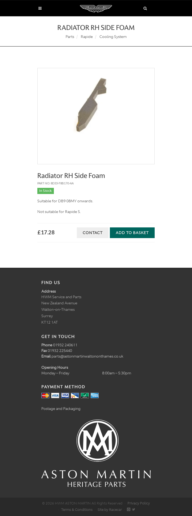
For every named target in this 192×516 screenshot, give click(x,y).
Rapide (87, 36)
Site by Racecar (110, 509)
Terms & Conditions (77, 509)
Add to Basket (132, 232)
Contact (93, 232)
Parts (70, 36)
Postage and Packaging (61, 408)
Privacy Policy (138, 503)
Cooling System (113, 36)
